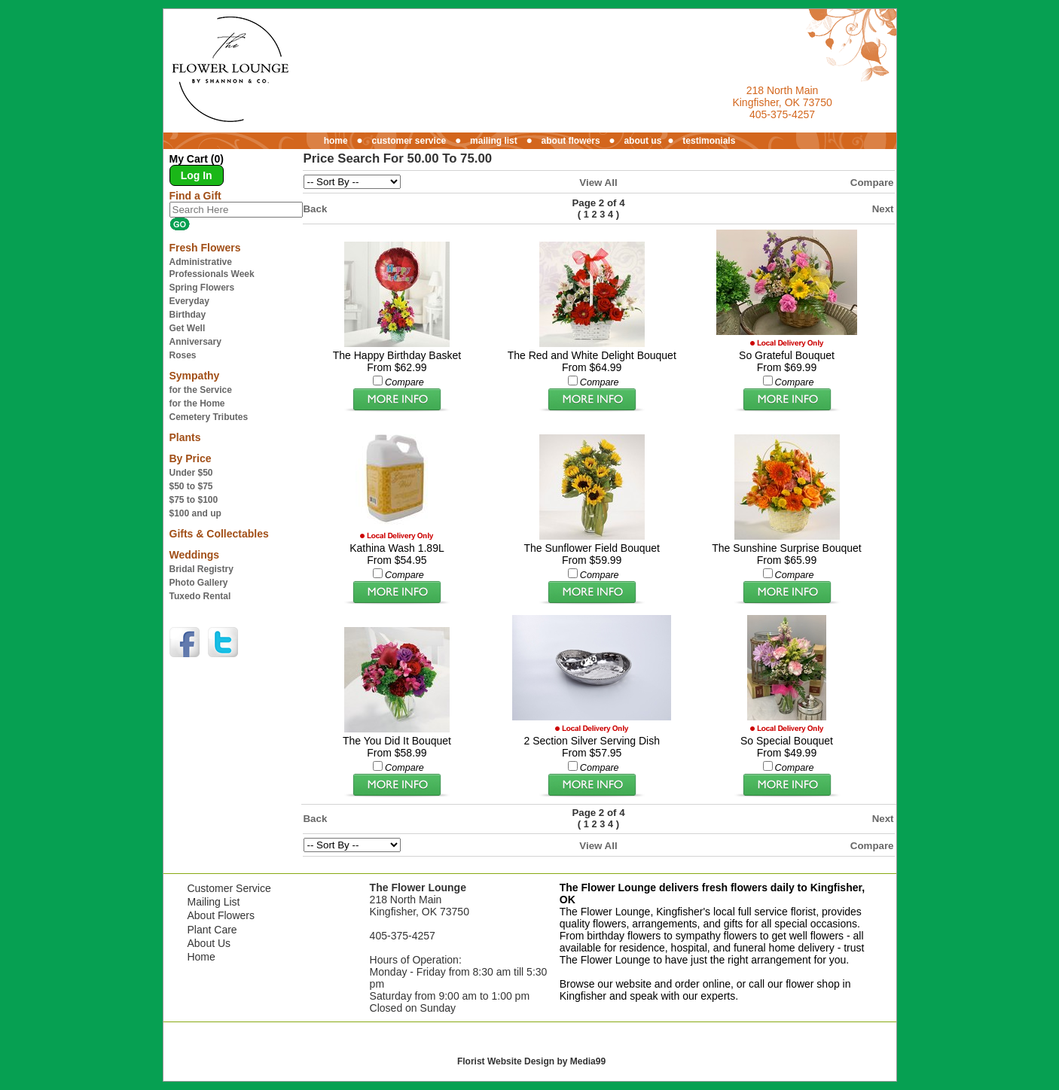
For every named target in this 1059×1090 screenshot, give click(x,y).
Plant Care (212, 930)
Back (316, 209)
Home (201, 957)
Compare (872, 182)
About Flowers (220, 915)
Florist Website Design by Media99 (531, 1061)
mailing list (493, 140)
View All (598, 182)
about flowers (571, 140)
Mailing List (213, 902)
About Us (208, 943)
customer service (409, 140)
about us (642, 140)
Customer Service (228, 888)
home (336, 140)
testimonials (708, 140)
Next (883, 209)
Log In (196, 175)
